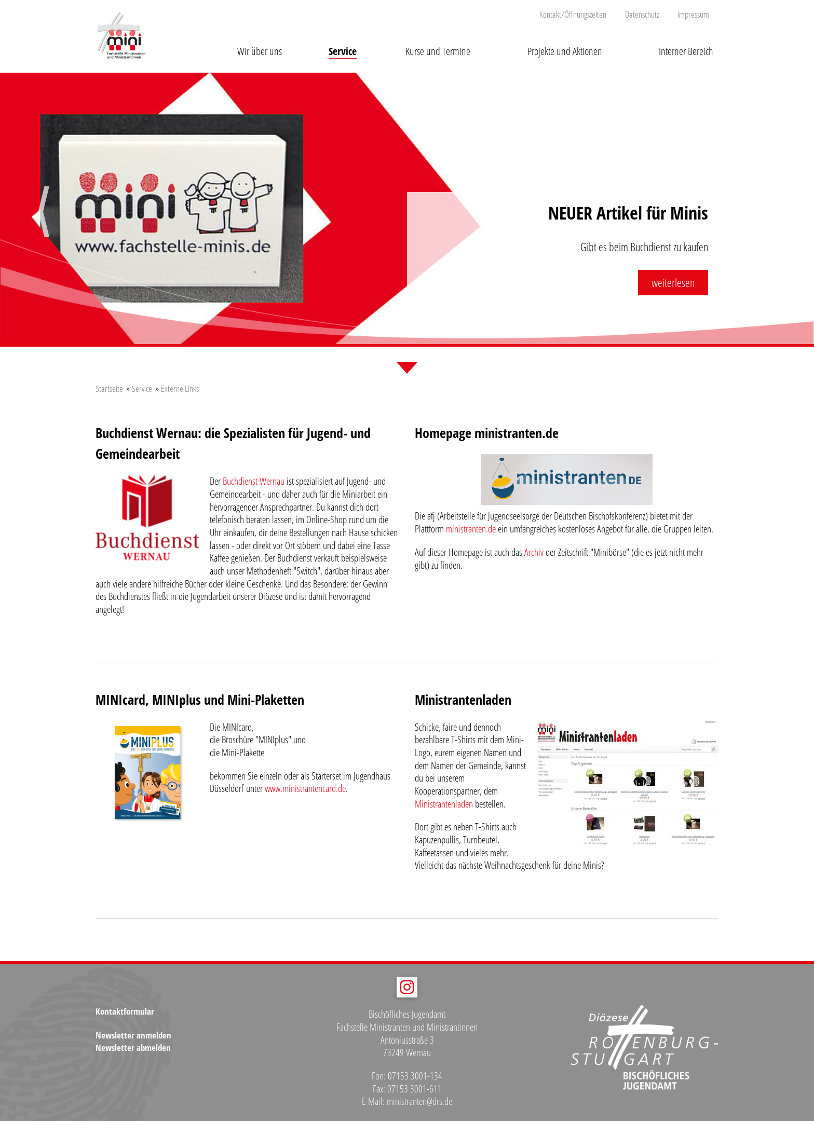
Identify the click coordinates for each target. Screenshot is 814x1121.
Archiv (534, 552)
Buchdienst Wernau (253, 481)
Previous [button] (43, 221)
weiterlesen (673, 282)
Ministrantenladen (444, 804)
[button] (259, 43)
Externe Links (180, 388)
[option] (407, 210)
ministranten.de (471, 529)
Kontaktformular (125, 1011)
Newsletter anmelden (133, 1035)
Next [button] (770, 221)
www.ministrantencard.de (304, 788)
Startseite (109, 388)
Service (142, 388)
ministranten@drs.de (419, 1101)
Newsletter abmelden (133, 1048)
